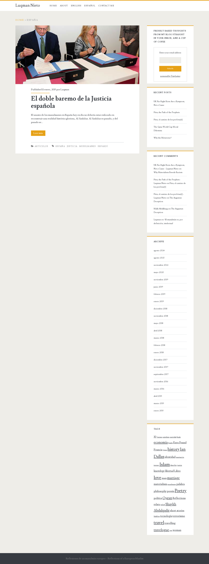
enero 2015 (158, 410)
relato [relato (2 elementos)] (157, 504)
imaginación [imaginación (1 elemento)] (180, 457)
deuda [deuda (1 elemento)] (179, 437)
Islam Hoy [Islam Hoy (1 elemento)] (173, 465)
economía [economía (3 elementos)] (161, 442)
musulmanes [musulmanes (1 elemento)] (172, 484)
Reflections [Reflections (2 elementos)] (179, 498)
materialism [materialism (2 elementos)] (160, 484)
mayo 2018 (158, 323)
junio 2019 (158, 287)
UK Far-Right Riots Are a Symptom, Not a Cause (169, 103)
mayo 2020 (159, 272)
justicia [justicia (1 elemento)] (179, 465)
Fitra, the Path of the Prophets (167, 112)
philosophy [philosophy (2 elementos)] (160, 491)
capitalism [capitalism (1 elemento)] (166, 437)
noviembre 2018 (161, 316)
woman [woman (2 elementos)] (177, 530)
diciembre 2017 (160, 360)
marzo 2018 (159, 338)
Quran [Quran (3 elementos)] (167, 498)
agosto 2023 (159, 258)
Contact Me (106, 6)
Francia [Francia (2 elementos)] (158, 449)
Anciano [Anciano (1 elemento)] (159, 437)
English (76, 6)
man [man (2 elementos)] (164, 478)
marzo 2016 (159, 389)
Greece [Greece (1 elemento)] (165, 450)
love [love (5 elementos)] (157, 478)
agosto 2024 (159, 250)
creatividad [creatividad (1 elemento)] (173, 437)
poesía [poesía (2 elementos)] (170, 491)
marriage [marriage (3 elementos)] (173, 478)
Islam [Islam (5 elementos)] (164, 464)
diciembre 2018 (160, 309)
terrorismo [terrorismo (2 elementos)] (179, 516)
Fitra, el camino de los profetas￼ (168, 119)
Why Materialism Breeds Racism (168, 172)
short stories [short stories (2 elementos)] (177, 510)
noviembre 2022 (161, 265)
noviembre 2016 (161, 381)
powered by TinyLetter (170, 76)
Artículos (41, 146)
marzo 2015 (159, 403)
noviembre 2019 (161, 279)
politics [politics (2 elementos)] (158, 498)
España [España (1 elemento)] (170, 443)
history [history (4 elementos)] (174, 449)
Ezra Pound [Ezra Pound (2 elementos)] (179, 442)
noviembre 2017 (161, 367)
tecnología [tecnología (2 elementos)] (166, 516)
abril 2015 (158, 396)
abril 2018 (158, 330)
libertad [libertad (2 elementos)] (169, 471)
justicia (72, 146)
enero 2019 (159, 301)
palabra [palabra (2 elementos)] (180, 484)
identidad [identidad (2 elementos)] (170, 457)
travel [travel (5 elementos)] (159, 523)
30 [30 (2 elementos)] (155, 437)
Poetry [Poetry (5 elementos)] (180, 491)
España (60, 146)
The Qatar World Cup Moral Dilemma (166, 129)
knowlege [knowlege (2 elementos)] (159, 471)
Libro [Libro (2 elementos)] (177, 471)
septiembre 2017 (161, 374)
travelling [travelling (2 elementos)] (170, 523)
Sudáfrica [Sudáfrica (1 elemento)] (157, 516)
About (64, 6)
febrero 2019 (159, 294)
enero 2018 (159, 352)
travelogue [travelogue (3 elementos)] (161, 530)
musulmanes (87, 146)
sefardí (103, 146)
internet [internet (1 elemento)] (156, 465)
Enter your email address (170, 53)
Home (53, 6)
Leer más (39, 133)
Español (89, 6)
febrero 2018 (159, 345)
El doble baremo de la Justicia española (71, 102)
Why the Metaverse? (162, 138)
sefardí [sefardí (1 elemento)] (163, 505)
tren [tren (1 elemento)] (171, 530)
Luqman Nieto (27, 5)
